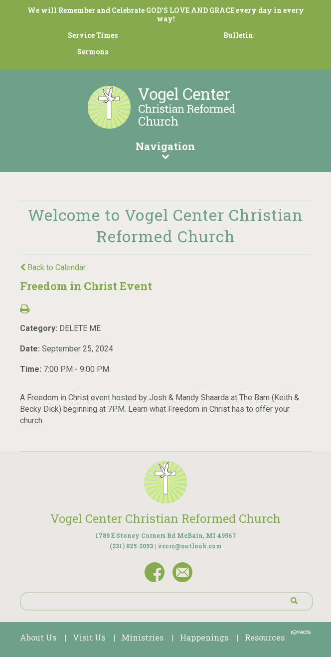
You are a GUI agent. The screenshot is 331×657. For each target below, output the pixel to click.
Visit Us (89, 637)
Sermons (92, 51)
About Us (38, 637)
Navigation (165, 149)
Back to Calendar (53, 267)
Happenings (204, 637)
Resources (265, 637)
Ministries (143, 637)
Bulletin (238, 35)
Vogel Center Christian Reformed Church (165, 518)
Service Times (93, 35)
